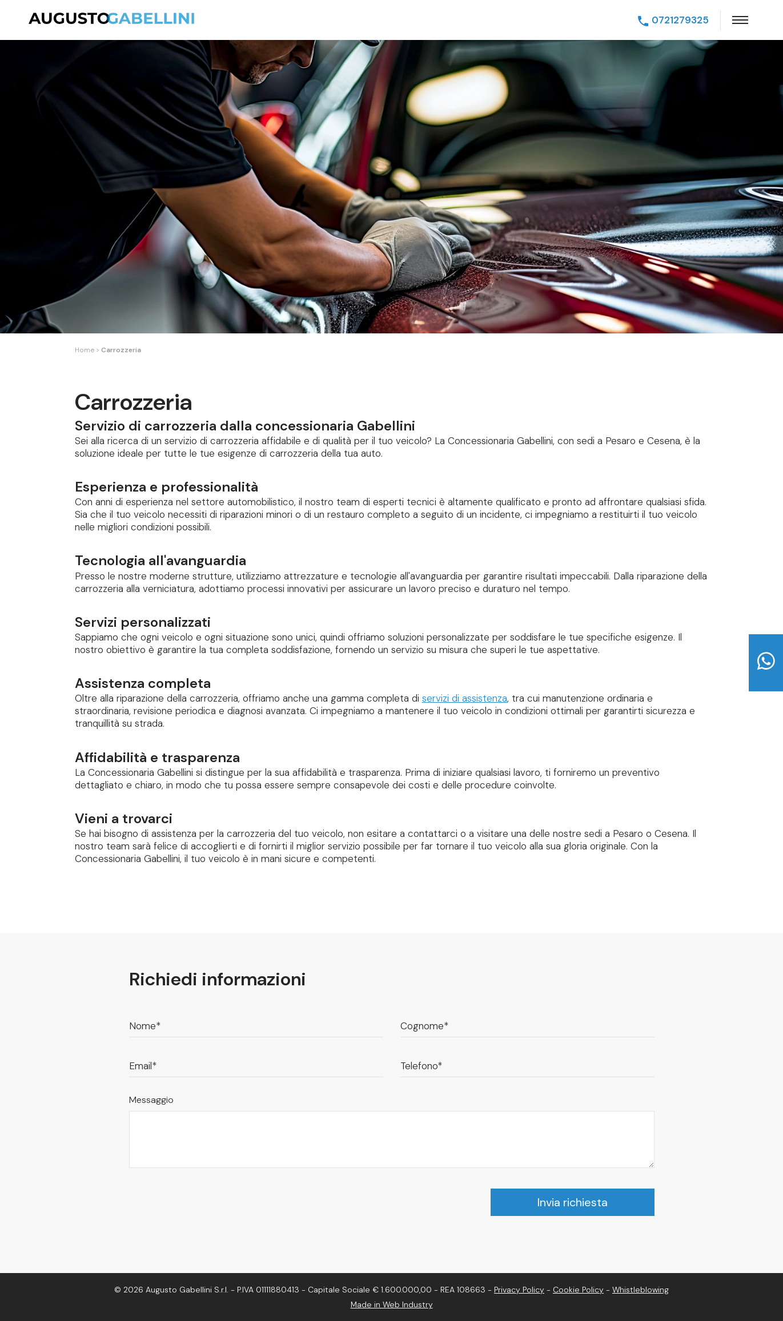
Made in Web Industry (392, 1304)
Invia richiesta (572, 1202)
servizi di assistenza (464, 698)
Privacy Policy (519, 1289)
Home (84, 350)
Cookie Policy (578, 1289)
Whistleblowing (640, 1289)
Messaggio (151, 1100)
